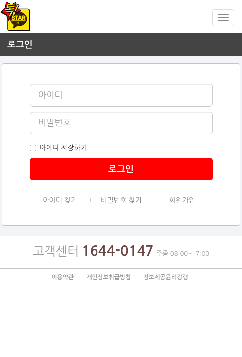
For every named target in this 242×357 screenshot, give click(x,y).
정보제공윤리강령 (165, 277)
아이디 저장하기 (58, 147)
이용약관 (62, 277)
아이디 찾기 (60, 201)
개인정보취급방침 (108, 277)
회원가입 (182, 200)
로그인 (121, 169)
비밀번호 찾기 (121, 201)
